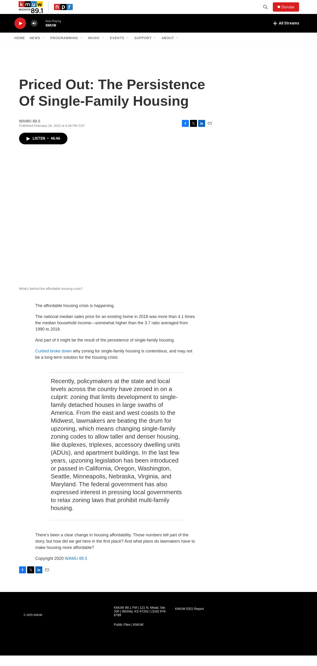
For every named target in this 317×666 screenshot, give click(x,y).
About (168, 48)
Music (94, 48)
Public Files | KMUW (128, 635)
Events (117, 48)
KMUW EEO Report (189, 619)
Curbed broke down (53, 361)
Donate (291, 12)
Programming (64, 48)
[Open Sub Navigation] (44, 48)
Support (143, 48)
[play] (20, 34)
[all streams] (286, 33)
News (35, 48)
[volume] (34, 34)
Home (19, 48)
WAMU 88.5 (76, 569)
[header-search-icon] (267, 12)
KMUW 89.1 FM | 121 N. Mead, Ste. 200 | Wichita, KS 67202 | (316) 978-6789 (140, 621)
